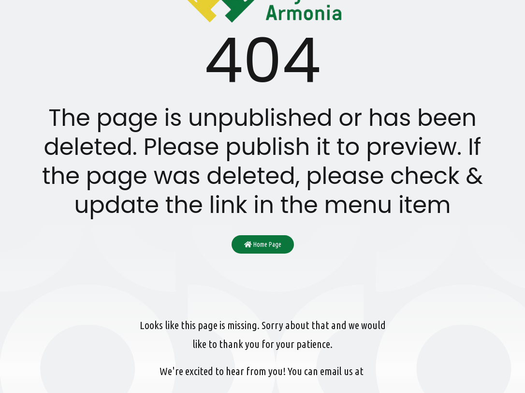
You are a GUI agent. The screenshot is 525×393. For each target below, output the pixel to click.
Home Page (262, 244)
